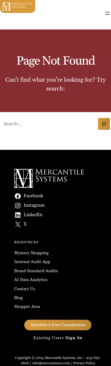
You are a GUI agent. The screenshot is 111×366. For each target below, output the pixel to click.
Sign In (73, 338)
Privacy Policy (84, 363)
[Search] (104, 124)
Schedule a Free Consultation (57, 325)
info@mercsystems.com (51, 363)
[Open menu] (107, 13)
